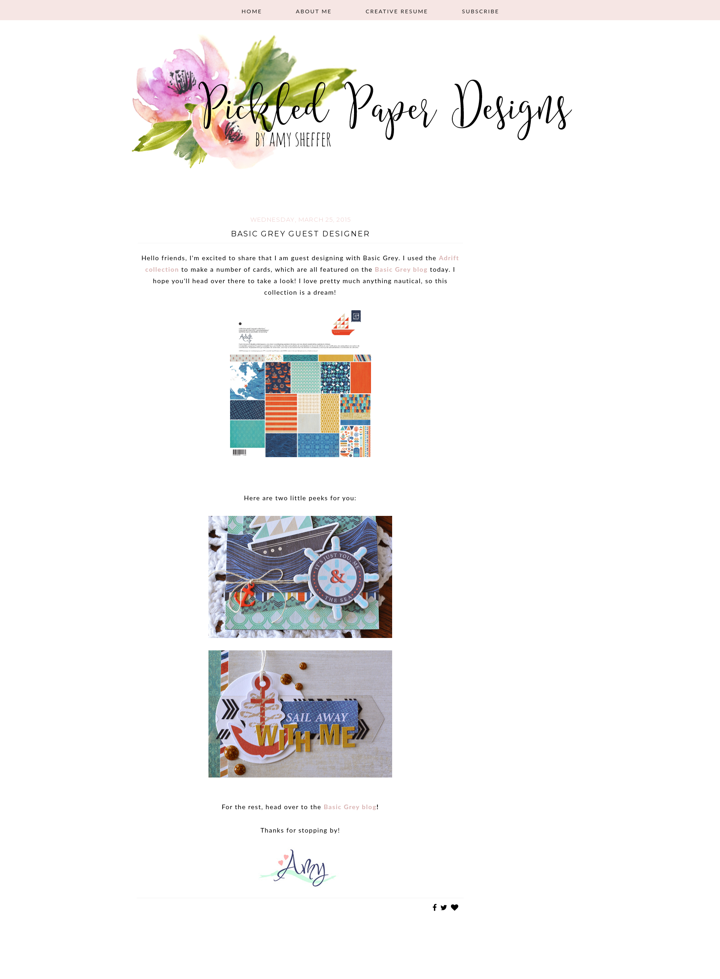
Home (252, 11)
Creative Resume (397, 11)
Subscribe (480, 11)
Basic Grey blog (401, 269)
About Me (314, 11)
